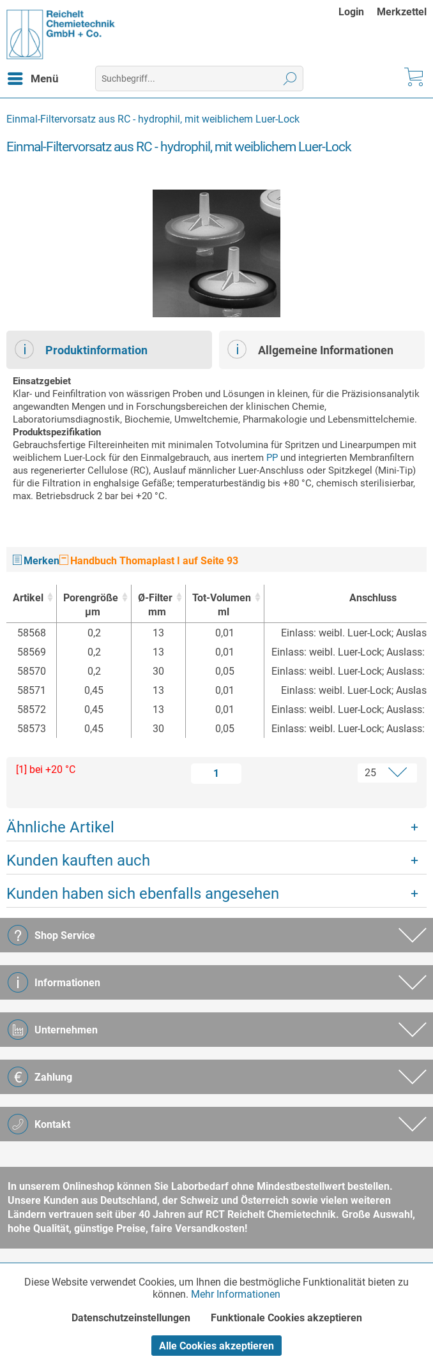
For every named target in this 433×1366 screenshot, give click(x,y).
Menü (33, 76)
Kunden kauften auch (78, 860)
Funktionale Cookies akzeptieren (286, 1318)
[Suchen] (290, 78)
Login (351, 12)
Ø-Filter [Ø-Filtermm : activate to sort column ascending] (155, 605)
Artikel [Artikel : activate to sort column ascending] (28, 598)
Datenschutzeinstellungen (131, 1318)
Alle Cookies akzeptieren (216, 1346)
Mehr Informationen (235, 1294)
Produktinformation (81, 349)
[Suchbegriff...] (199, 78)
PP (272, 457)
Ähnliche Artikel (60, 827)
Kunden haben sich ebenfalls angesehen (142, 894)
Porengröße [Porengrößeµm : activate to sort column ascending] (90, 605)
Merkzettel (402, 12)
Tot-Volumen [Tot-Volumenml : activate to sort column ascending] (221, 605)
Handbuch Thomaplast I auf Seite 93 (148, 561)
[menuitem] (357, 12)
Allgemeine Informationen (310, 349)
